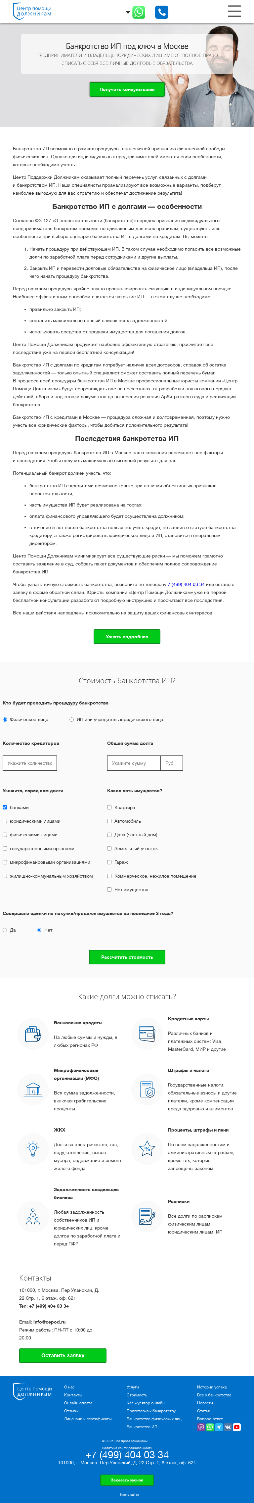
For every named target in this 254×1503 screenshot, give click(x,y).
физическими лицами (34, 834)
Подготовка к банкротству (151, 1411)
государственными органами (42, 848)
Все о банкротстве (214, 1395)
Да (13, 930)
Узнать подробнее (127, 636)
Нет (48, 930)
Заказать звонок (127, 1480)
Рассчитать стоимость (127, 957)
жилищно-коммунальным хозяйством (51, 876)
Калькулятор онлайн (146, 1403)
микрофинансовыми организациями (50, 862)
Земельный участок (136, 848)
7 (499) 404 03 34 (186, 584)
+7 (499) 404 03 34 (49, 1306)
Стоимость (137, 1395)
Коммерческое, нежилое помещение (155, 876)
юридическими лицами (35, 821)
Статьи (203, 1411)
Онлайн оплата (78, 1403)
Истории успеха (212, 1387)
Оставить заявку (62, 1356)
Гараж (121, 862)
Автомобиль (127, 821)
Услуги (133, 1387)
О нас (69, 1387)
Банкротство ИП (142, 1427)
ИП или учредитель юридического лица (120, 719)
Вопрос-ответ (210, 1419)
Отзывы (71, 1411)
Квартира (124, 807)
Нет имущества (131, 889)
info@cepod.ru (49, 1322)
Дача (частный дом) (135, 834)
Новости (205, 1403)
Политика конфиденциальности (127, 1448)
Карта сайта (129, 1494)
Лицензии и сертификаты (87, 1419)
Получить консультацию (127, 89)
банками (19, 807)
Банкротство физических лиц (154, 1419)
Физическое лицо (29, 719)
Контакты (73, 1395)
